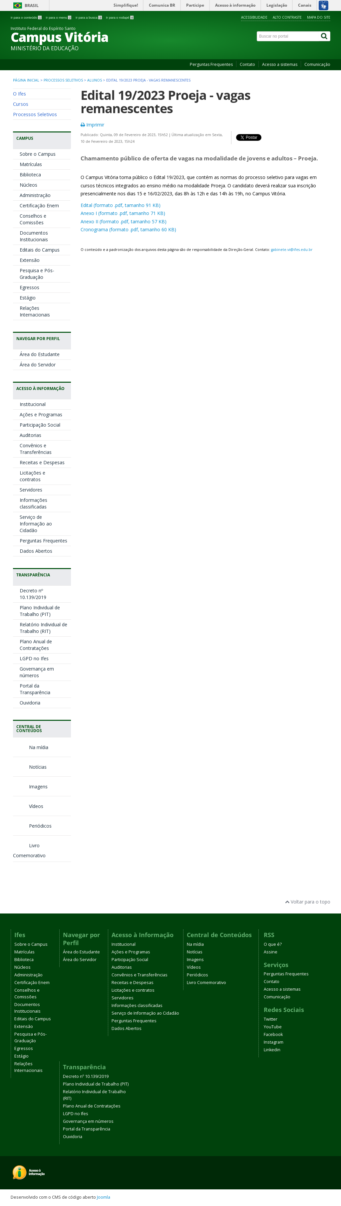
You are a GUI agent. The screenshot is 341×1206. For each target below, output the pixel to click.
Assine (270, 952)
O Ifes (19, 93)
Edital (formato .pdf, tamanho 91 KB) (121, 205)
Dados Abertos (36, 551)
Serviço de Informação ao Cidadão (36, 523)
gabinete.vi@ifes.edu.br (292, 249)
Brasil (32, 5)
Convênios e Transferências (36, 448)
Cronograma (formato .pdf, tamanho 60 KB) (128, 229)
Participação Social (40, 425)
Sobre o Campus (38, 154)
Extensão (30, 260)
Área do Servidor (38, 364)
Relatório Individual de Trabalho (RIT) (43, 627)
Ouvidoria (30, 703)
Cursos (20, 103)
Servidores (31, 490)
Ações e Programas (41, 414)
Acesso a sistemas (279, 64)
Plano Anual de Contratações (36, 644)
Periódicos (32, 826)
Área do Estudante (40, 354)
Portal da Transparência (35, 689)
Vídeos (28, 806)
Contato (247, 64)
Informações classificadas (33, 503)
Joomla (103, 1197)
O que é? (273, 944)
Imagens (30, 786)
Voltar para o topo (307, 902)
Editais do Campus (40, 250)
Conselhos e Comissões (33, 219)
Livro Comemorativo (206, 982)
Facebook (273, 1034)
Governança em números (37, 672)
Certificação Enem (39, 205)
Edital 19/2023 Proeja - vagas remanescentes (165, 102)
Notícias (30, 767)
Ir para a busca (89, 17)
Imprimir (92, 124)
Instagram (273, 1042)
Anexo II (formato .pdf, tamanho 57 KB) (124, 221)
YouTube (273, 1027)
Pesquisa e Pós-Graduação (37, 273)
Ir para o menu (59, 17)
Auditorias (30, 435)
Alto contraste (287, 17)
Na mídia (30, 747)
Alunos (94, 80)
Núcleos (28, 185)
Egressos (29, 287)
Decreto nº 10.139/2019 (33, 593)
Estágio (28, 298)
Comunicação (317, 64)
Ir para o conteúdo (26, 17)
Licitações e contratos (32, 476)
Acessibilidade (254, 17)
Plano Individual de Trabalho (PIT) (40, 610)
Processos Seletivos (63, 80)
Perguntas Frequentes (211, 64)
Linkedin (272, 1050)
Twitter (270, 1019)
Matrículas (31, 164)
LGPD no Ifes (34, 658)
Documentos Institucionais (34, 236)
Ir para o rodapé (120, 17)
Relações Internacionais (35, 311)
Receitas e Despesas (42, 462)
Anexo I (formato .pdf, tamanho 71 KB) (123, 213)
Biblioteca (30, 174)
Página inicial (26, 80)
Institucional (33, 404)
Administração (35, 195)
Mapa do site (318, 17)
